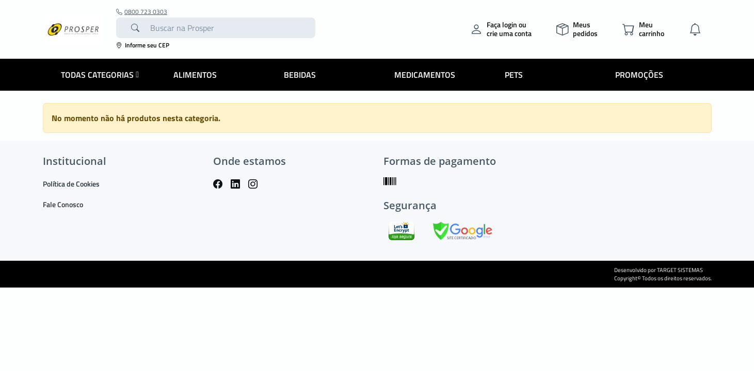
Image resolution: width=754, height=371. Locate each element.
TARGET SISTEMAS (680, 270)
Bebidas (300, 75)
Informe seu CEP (142, 45)
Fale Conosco (63, 204)
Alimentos (195, 75)
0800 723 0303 (141, 11)
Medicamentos (424, 75)
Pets (514, 75)
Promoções (639, 75)
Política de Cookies (71, 183)
